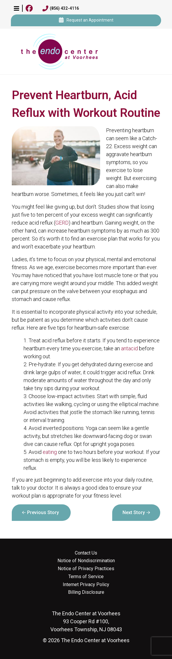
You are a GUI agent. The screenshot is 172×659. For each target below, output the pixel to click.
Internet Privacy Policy (86, 584)
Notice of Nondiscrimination (86, 560)
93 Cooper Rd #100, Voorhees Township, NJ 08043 (86, 621)
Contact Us (86, 553)
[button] (16, 8)
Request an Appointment (86, 20)
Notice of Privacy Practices (86, 568)
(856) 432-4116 (60, 9)
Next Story (134, 512)
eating (50, 452)
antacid (129, 348)
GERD (62, 223)
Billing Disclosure (86, 592)
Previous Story (43, 512)
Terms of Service (86, 576)
